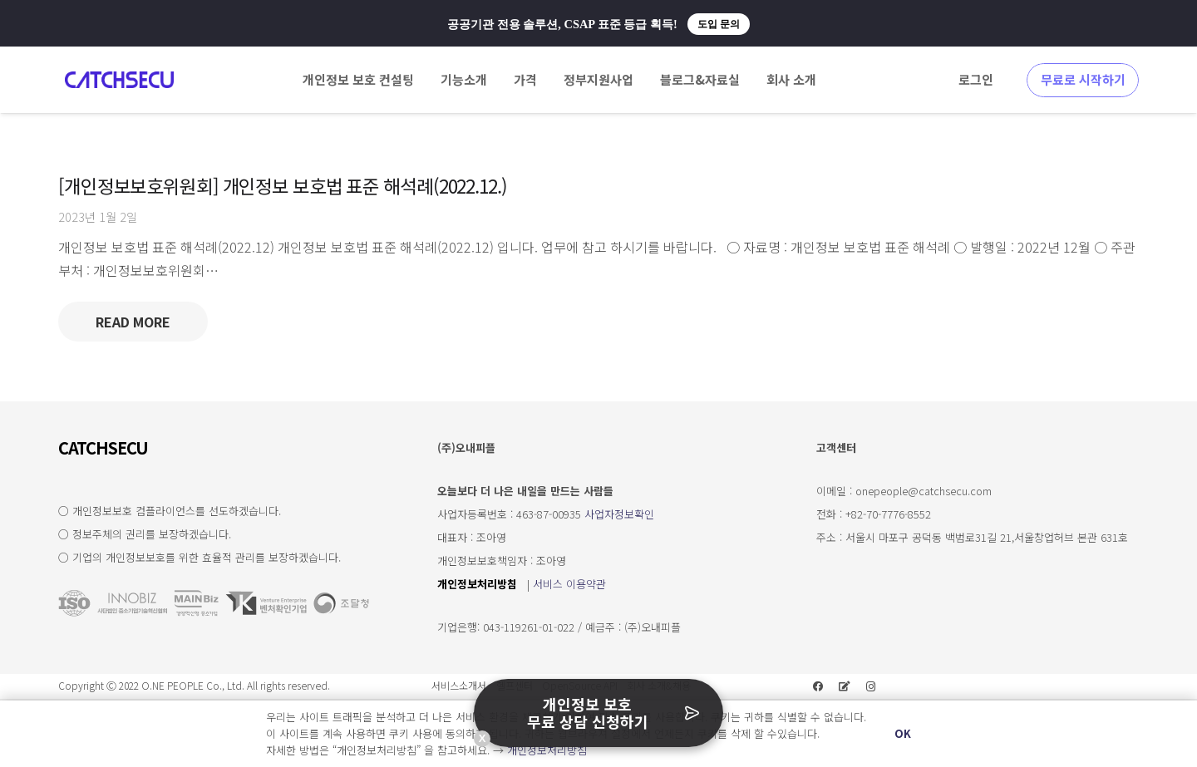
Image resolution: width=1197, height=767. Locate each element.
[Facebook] (817, 686)
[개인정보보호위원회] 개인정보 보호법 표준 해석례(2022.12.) (282, 185)
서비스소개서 (458, 685)
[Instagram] (871, 686)
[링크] (119, 79)
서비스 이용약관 (569, 584)
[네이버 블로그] (844, 686)
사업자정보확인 (619, 514)
